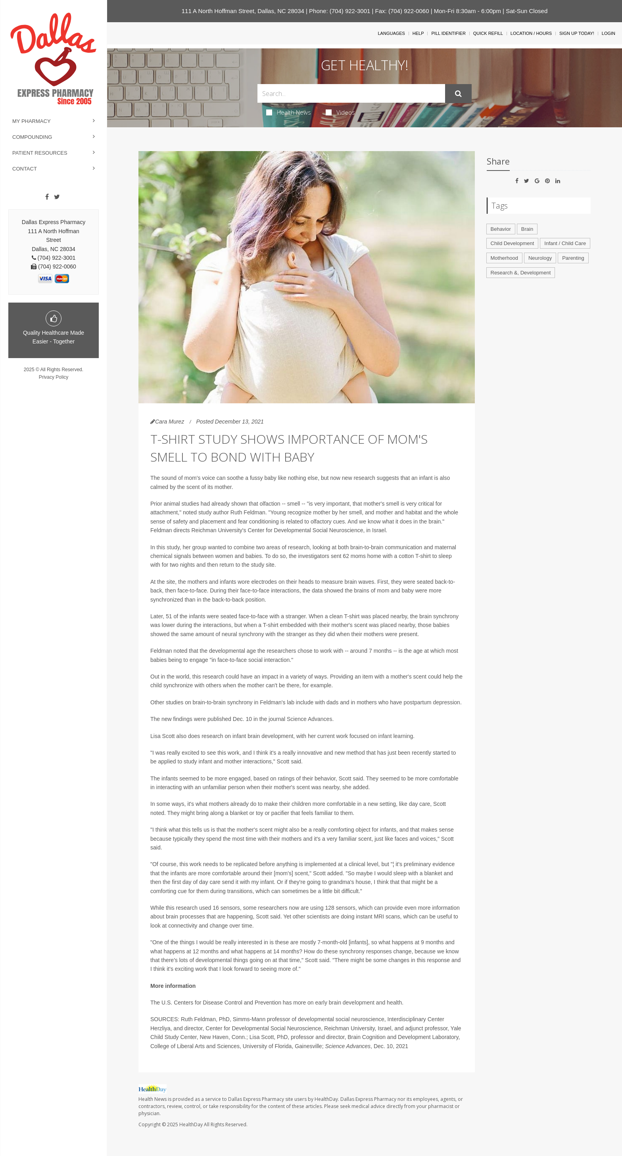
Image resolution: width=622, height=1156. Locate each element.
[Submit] (458, 93)
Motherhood (504, 258)
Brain (527, 229)
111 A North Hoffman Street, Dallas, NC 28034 (243, 11)
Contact (24, 169)
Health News (288, 112)
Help (418, 33)
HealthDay (191, 1124)
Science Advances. (310, 719)
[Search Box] (351, 93)
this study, (170, 547)
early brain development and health (358, 1002)
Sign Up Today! (576, 33)
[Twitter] (57, 197)
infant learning (395, 736)
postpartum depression (431, 702)
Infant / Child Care (565, 243)
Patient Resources (39, 153)
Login (608, 33)
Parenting (573, 258)
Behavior (501, 229)
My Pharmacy (31, 121)
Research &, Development (521, 273)
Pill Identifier (448, 33)
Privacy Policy (54, 377)
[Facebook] (47, 197)
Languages (391, 33)
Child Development (512, 243)
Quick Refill (488, 33)
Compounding (32, 137)
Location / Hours (531, 33)
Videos (340, 112)
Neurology (540, 258)
